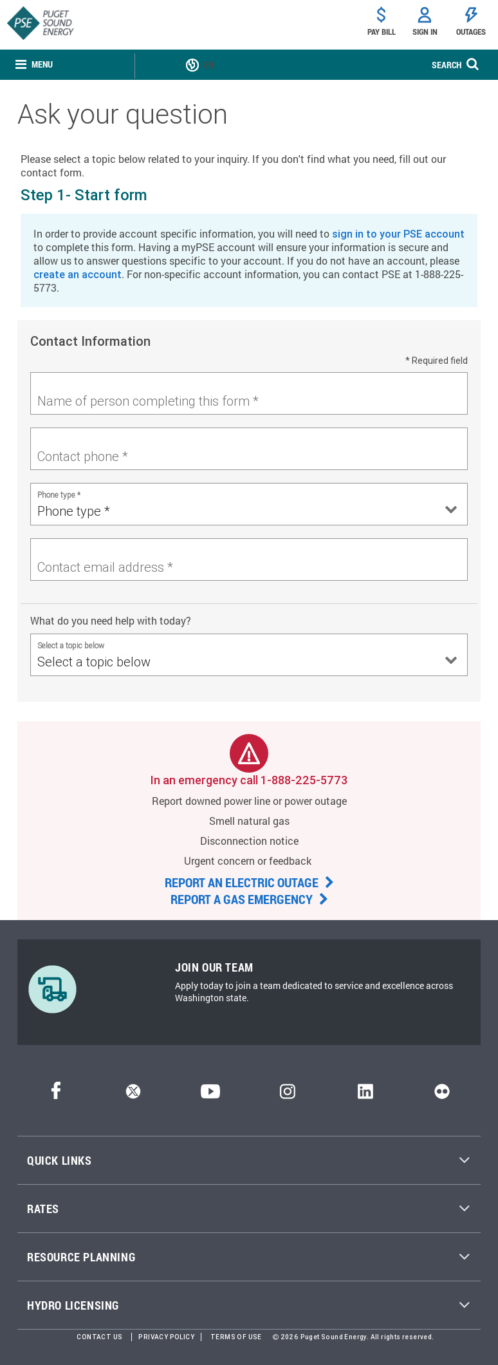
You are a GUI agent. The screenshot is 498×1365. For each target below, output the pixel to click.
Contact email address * (105, 567)
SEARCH (446, 65)
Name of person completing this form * (148, 401)
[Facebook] (56, 1095)
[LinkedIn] (365, 1095)
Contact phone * (82, 456)
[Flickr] (442, 1095)
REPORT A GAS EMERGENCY (249, 898)
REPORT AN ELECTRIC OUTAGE (249, 882)
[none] (34, 65)
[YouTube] (210, 1095)
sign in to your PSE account (398, 233)
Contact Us (99, 1337)
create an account (77, 274)
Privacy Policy (166, 1337)
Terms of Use (236, 1337)
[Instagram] (287, 1095)
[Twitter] (133, 1095)
